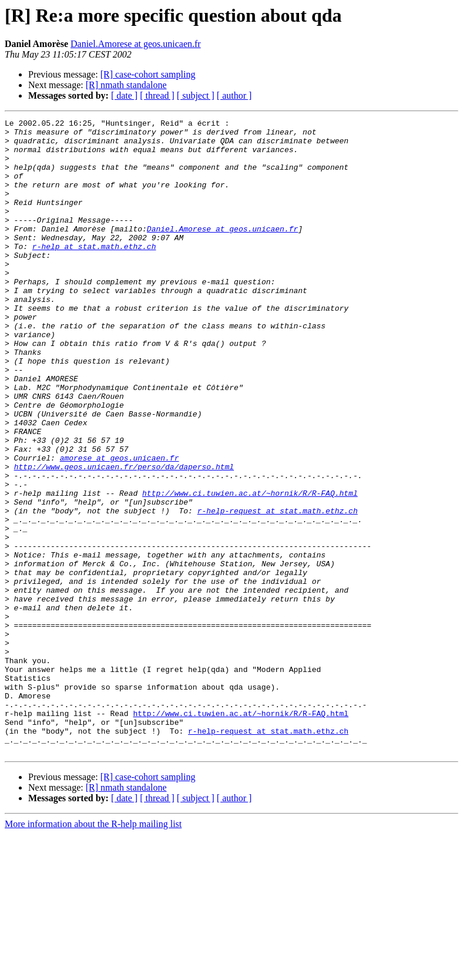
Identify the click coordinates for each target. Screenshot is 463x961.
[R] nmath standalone (126, 85)
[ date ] (124, 95)
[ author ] (234, 95)
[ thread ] (157, 95)
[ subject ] (195, 95)
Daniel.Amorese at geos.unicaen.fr (136, 44)
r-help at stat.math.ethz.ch (94, 272)
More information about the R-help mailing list (93, 951)
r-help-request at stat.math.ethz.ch (277, 589)
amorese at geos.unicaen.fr (119, 526)
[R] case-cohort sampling (148, 74)
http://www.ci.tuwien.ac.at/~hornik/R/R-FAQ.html (250, 568)
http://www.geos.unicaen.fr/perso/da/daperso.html (124, 537)
